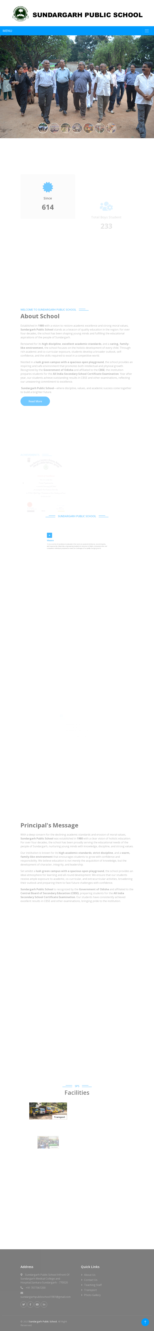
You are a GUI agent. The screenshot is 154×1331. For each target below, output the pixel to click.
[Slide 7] (111, 128)
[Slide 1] (43, 128)
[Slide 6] (100, 128)
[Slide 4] (77, 128)
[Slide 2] (54, 128)
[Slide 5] (88, 128)
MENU (7, 30)
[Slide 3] (65, 128)
